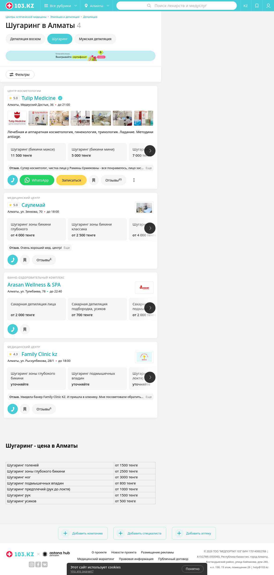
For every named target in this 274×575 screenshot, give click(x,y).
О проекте (99, 552)
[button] (60, 5)
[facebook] (38, 564)
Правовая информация (136, 559)
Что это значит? (81, 571)
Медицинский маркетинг (95, 559)
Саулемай (33, 205)
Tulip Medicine (39, 98)
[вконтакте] (45, 564)
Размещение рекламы (157, 552)
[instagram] (31, 564)
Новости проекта (123, 552)
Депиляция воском (25, 39)
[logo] (20, 5)
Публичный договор (173, 559)
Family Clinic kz (39, 354)
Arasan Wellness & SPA (34, 285)
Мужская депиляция (95, 39)
